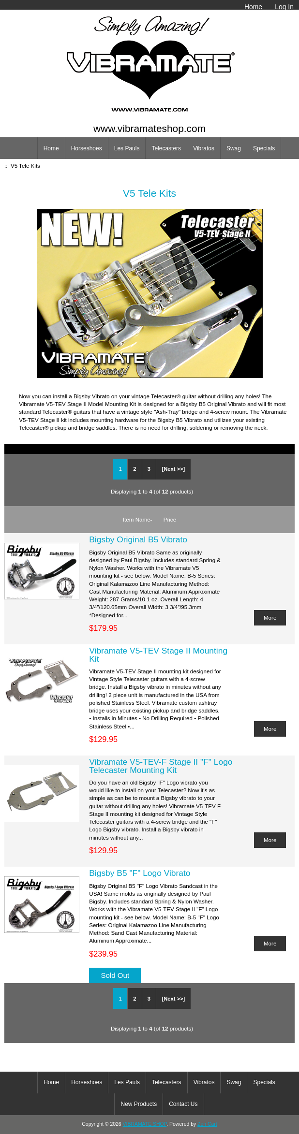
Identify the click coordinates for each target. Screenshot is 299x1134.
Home (253, 7)
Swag (233, 148)
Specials (264, 148)
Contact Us (183, 1104)
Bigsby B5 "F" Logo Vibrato (139, 873)
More (270, 617)
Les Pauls (127, 148)
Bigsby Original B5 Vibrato (138, 539)
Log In (284, 7)
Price (170, 519)
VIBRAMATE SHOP (145, 1124)
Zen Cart (207, 1124)
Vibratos (203, 148)
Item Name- (137, 519)
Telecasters (166, 148)
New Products (138, 1104)
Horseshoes (86, 148)
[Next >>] (173, 469)
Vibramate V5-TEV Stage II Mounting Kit (158, 654)
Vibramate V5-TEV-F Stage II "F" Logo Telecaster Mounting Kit (160, 765)
